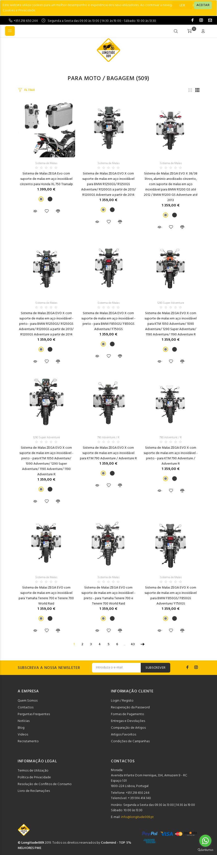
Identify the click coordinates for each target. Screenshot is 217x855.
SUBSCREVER (155, 668)
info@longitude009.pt (137, 817)
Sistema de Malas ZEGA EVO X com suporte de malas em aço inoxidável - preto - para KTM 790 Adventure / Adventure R (171, 456)
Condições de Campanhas (130, 741)
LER (182, 5)
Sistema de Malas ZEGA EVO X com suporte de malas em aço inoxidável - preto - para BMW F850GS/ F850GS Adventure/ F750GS (108, 321)
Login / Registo (122, 701)
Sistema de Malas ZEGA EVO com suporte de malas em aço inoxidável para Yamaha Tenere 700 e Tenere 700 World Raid (46, 595)
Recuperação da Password (130, 707)
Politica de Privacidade (34, 777)
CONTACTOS (123, 761)
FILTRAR (29, 90)
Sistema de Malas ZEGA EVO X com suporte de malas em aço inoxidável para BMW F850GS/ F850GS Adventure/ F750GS (171, 595)
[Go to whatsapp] (205, 841)
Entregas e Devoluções (128, 721)
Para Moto (84, 78)
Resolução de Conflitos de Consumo (45, 784)
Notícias (24, 721)
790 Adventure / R (108, 437)
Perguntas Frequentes (34, 714)
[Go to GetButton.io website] (205, 850)
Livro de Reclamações (34, 791)
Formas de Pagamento (127, 714)
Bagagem (120, 78)
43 (133, 644)
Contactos (25, 707)
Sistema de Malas (46, 163)
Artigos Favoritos (123, 734)
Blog (21, 728)
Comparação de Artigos (128, 728)
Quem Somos (28, 701)
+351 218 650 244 (26, 21)
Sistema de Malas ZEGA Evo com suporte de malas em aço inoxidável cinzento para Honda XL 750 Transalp (46, 179)
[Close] (203, 5)
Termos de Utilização (33, 770)
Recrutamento (28, 741)
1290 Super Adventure (170, 303)
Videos (23, 734)
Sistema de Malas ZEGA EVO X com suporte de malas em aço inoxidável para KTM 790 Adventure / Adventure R (108, 453)
